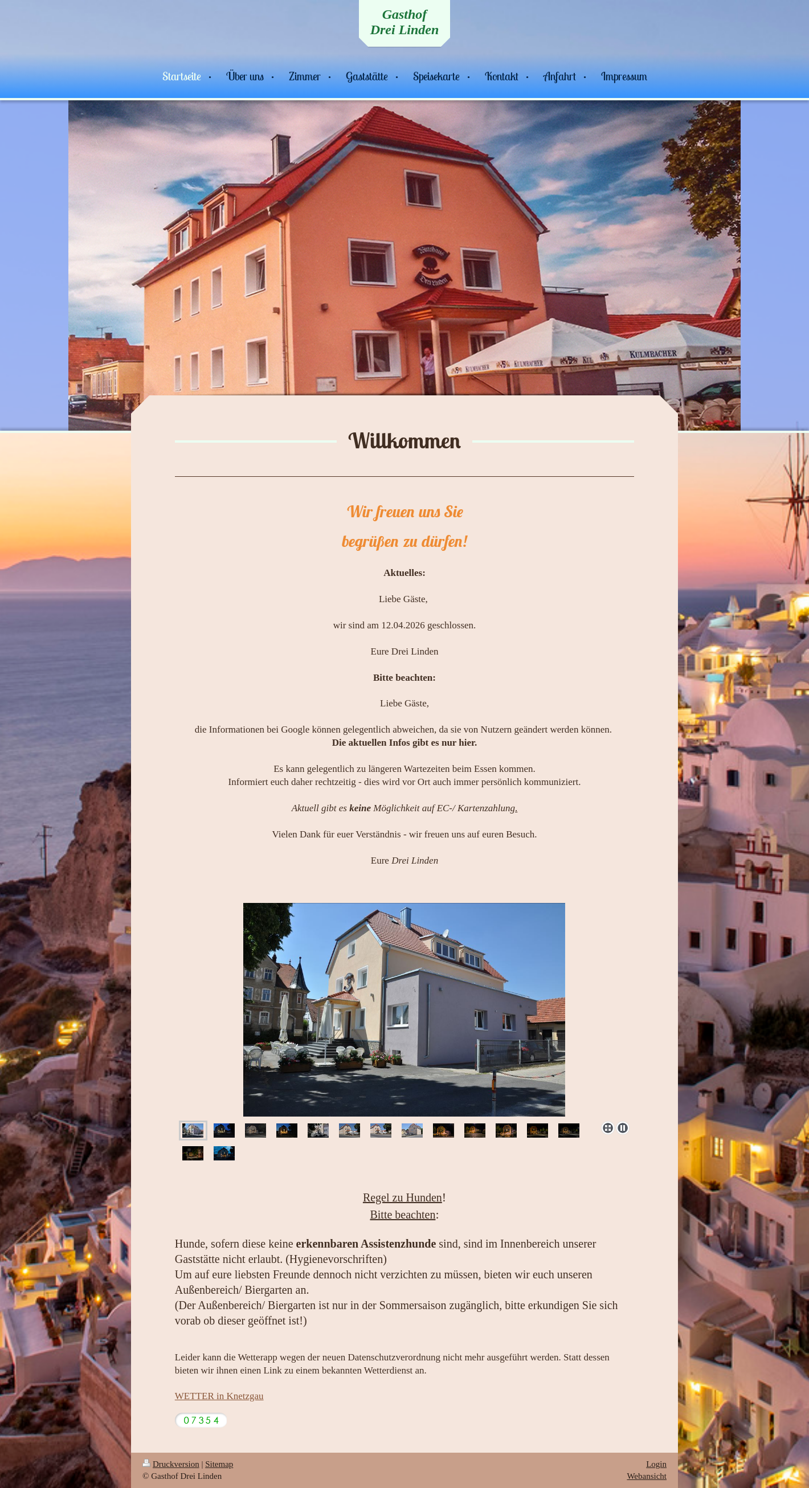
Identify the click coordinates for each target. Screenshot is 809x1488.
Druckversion (170, 1464)
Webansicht (647, 1476)
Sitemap (219, 1464)
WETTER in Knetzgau (219, 1396)
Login (656, 1464)
